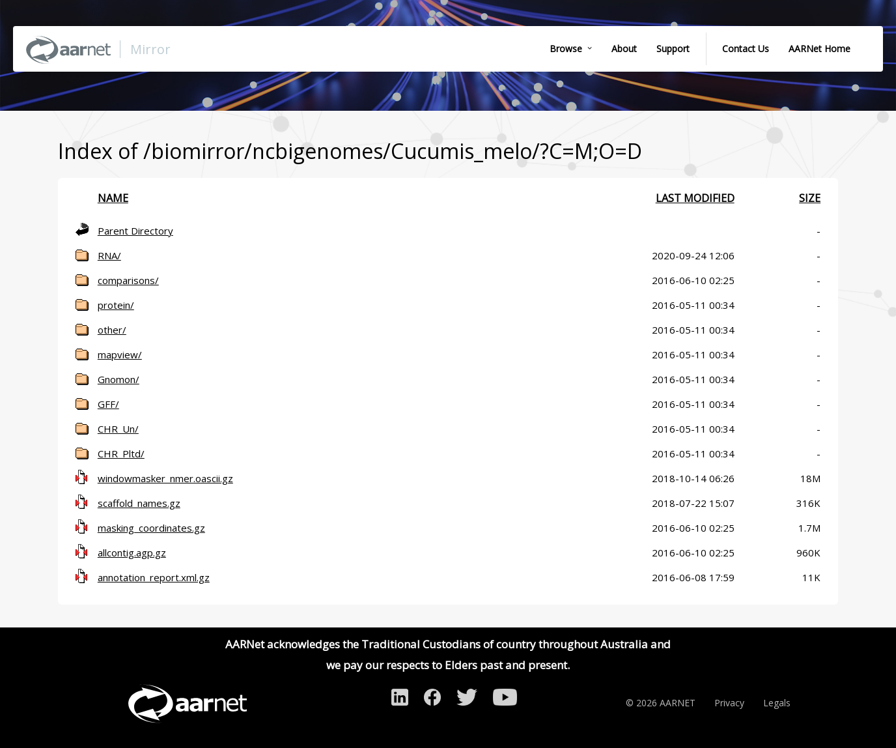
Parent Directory (135, 230)
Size (809, 198)
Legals (777, 703)
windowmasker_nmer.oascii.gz (165, 478)
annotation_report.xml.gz (154, 577)
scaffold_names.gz (139, 503)
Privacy (729, 703)
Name (113, 198)
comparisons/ (128, 280)
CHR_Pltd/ (121, 453)
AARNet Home (819, 48)
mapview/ (120, 354)
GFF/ (108, 403)
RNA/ (109, 255)
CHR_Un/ (118, 428)
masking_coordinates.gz (151, 527)
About (624, 48)
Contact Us (745, 48)
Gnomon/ (118, 379)
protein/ (116, 304)
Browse (566, 48)
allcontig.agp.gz (132, 552)
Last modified (695, 198)
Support (673, 48)
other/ (112, 329)
